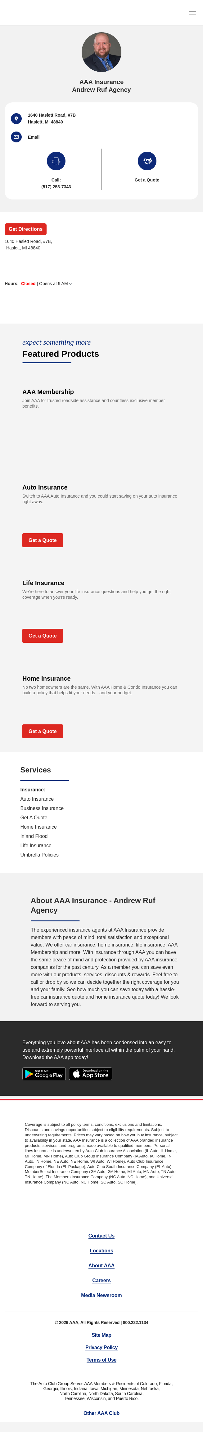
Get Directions (26, 229)
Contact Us (101, 1235)
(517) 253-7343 (56, 186)
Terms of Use (101, 1360)
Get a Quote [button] (147, 179)
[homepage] (15, 12)
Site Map (101, 1335)
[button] (19, 137)
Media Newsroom (101, 1295)
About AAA (101, 1265)
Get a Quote (43, 540)
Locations (101, 1250)
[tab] (97, 283)
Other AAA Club (101, 1413)
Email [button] (33, 137)
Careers (101, 1280)
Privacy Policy (101, 1347)
